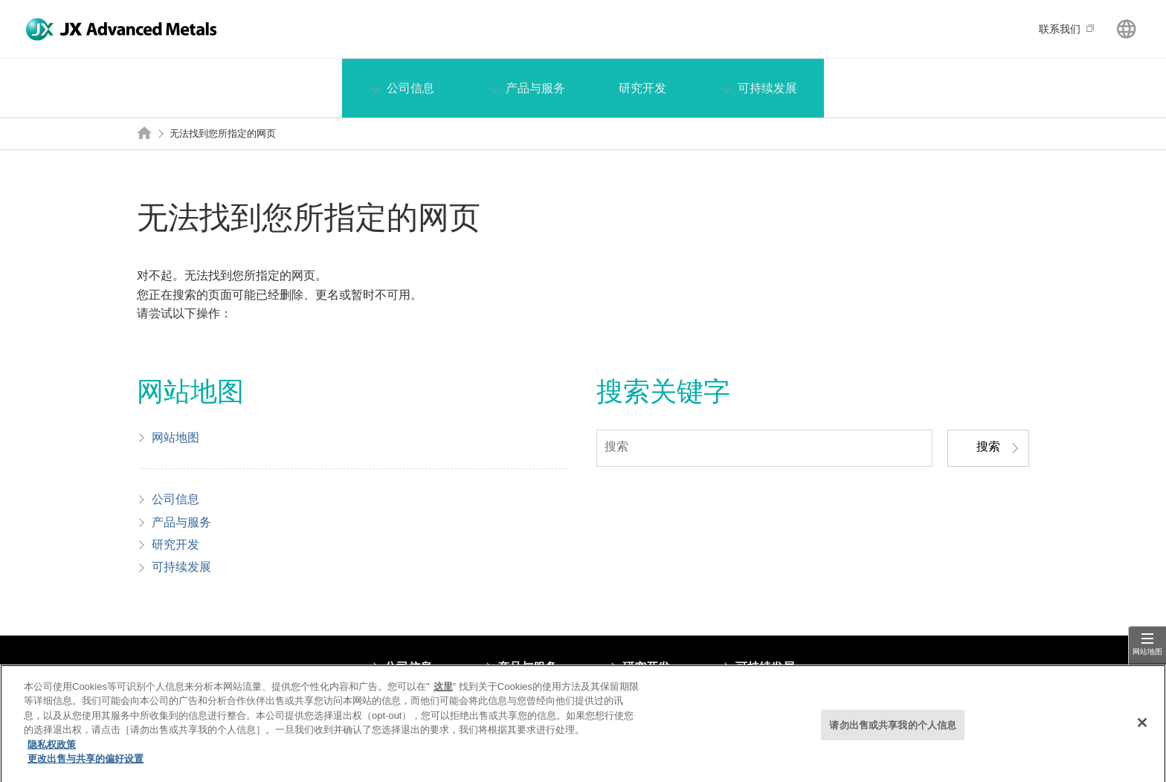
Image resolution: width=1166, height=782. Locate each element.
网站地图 (1147, 651)
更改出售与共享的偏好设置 (86, 765)
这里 (443, 692)
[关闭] (1142, 728)
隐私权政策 (52, 750)
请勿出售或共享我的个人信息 (892, 731)
